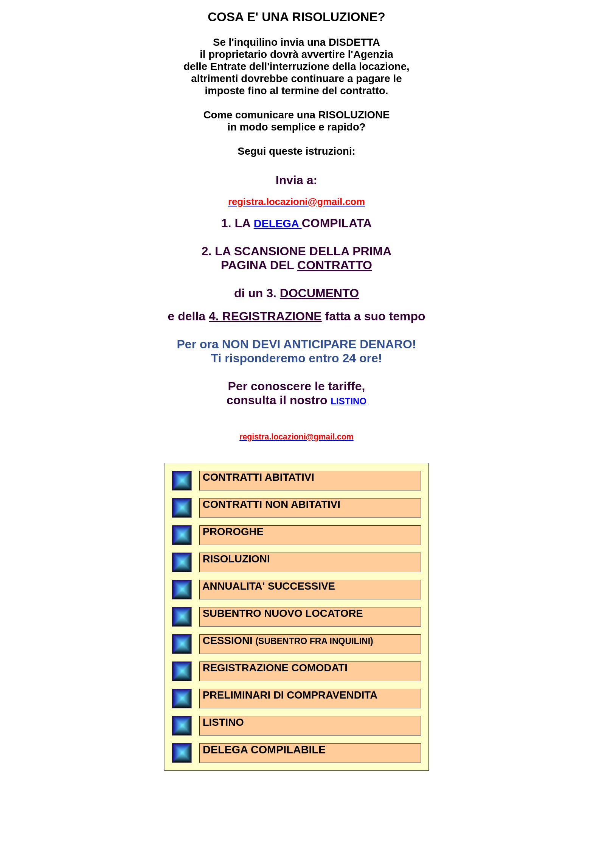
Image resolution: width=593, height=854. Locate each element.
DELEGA (278, 223)
